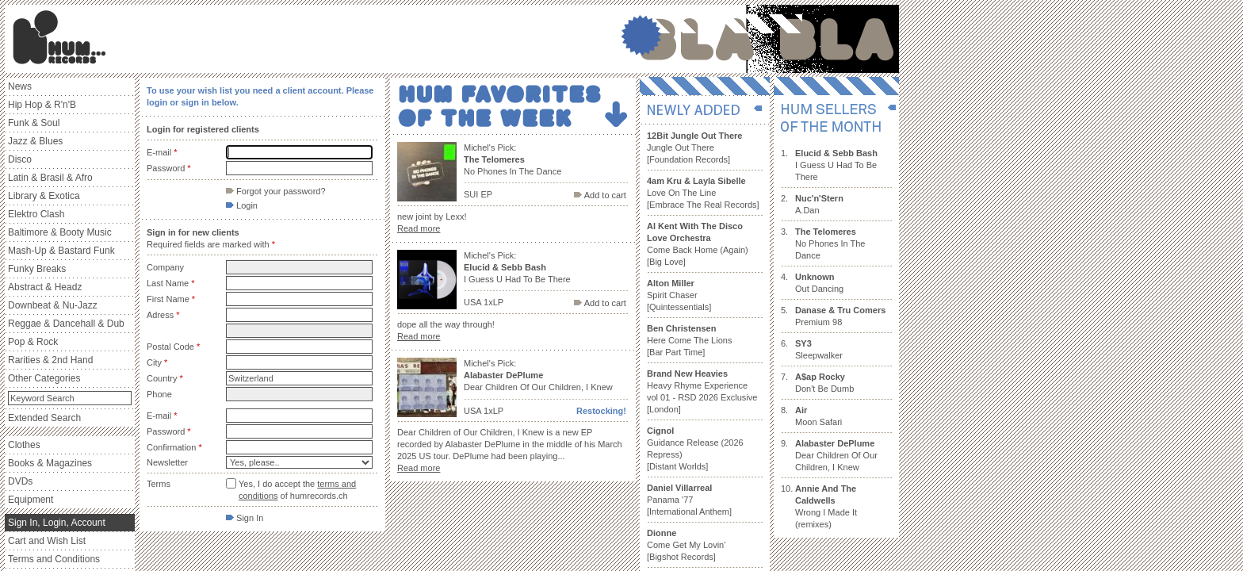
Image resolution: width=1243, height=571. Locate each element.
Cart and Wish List (47, 540)
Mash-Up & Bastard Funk (61, 250)
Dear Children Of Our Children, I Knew (836, 455)
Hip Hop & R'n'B (42, 104)
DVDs (20, 481)
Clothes (24, 444)
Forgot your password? (276, 191)
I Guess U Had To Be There (836, 165)
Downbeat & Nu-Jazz (53, 305)
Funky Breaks (37, 268)
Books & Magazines (50, 463)
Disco (20, 159)
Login (242, 205)
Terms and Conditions (54, 559)
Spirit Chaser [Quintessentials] (679, 295)
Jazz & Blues (35, 141)
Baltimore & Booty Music (60, 232)
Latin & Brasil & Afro (50, 177)
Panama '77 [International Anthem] (689, 499)
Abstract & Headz (45, 287)
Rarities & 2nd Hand (50, 360)
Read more (418, 228)
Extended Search (44, 417)
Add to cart (600, 195)
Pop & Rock (33, 341)
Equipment (30, 499)
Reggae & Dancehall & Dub (66, 323)
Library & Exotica (44, 195)
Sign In (244, 518)
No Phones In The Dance (830, 243)
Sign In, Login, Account (56, 522)
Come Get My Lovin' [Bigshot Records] (686, 544)
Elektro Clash (36, 214)
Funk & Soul (33, 122)
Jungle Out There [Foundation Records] (694, 147)
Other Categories (44, 378)
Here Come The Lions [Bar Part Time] (689, 340)
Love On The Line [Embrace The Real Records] (703, 192)
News (20, 86)
